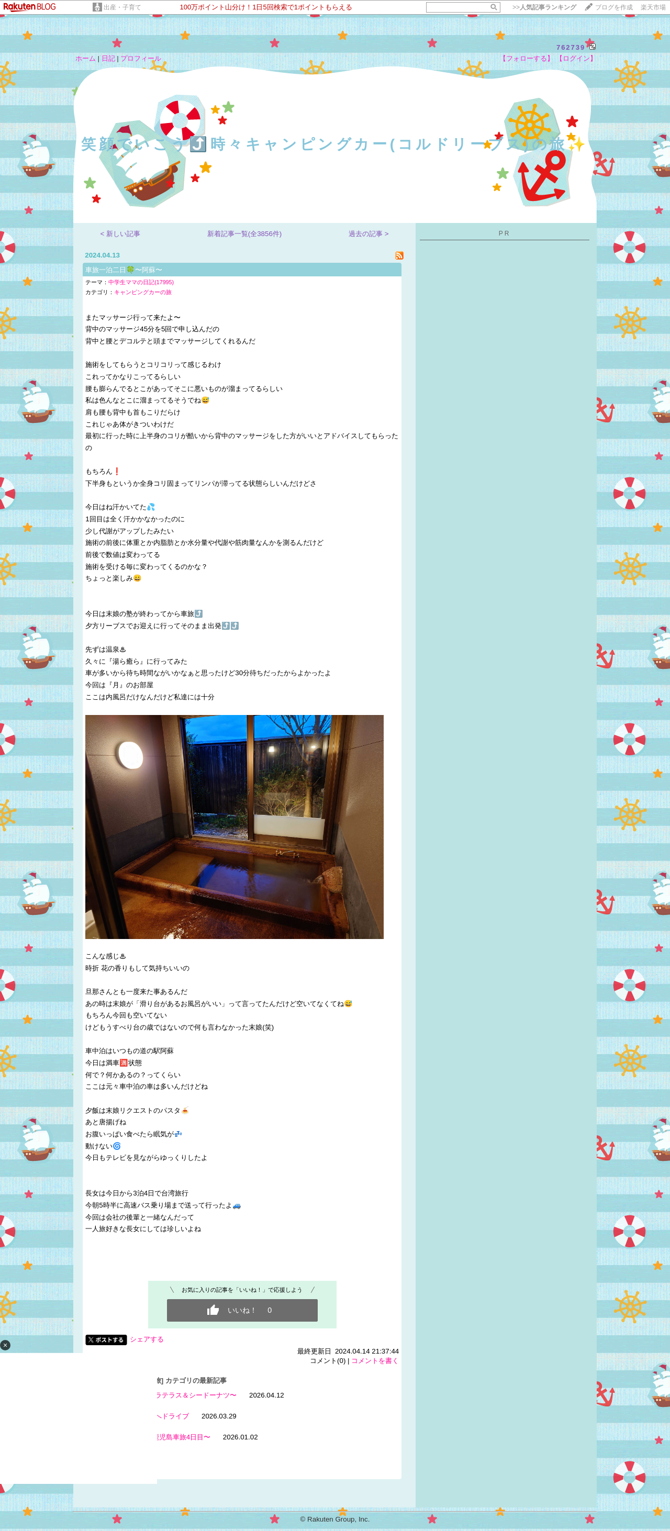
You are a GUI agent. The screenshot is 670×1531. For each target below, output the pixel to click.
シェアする (147, 1339)
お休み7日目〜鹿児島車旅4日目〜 (158, 1437)
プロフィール (140, 58)
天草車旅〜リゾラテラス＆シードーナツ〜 (172, 1395)
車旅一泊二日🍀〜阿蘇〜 (123, 270)
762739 (570, 47)
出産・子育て (122, 7)
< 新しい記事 (120, 234)
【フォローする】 (526, 58)
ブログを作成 (614, 7)
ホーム (85, 58)
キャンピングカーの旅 (143, 292)
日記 (108, 58)
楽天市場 (653, 7)
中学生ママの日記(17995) (141, 282)
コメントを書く (375, 1361)
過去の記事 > (369, 234)
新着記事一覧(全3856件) (244, 234)
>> (544, 7)
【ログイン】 (576, 58)
